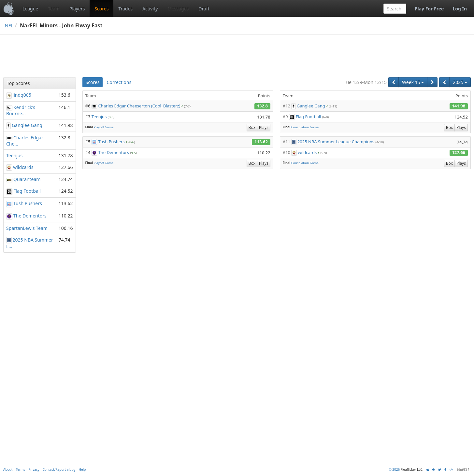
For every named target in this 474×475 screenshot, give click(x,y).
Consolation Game (305, 127)
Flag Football (308, 116)
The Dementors (113, 152)
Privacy (33, 469)
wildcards (307, 152)
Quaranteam (26, 179)
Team (54, 9)
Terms (20, 469)
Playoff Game (103, 127)
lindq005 (22, 95)
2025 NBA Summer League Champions (335, 142)
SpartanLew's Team (27, 228)
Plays (263, 127)
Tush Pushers (111, 142)
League (30, 9)
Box (252, 127)
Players (77, 9)
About (7, 469)
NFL (9, 25)
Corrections (119, 82)
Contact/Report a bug (59, 469)
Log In (459, 9)
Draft (203, 9)
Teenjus (99, 116)
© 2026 (394, 469)
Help (82, 469)
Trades (125, 9)
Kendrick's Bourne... (20, 110)
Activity (150, 9)
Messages (178, 9)
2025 (460, 82)
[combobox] (394, 9)
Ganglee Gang (311, 106)
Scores (101, 9)
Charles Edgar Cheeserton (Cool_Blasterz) (139, 106)
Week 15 (413, 82)
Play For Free (429, 9)
